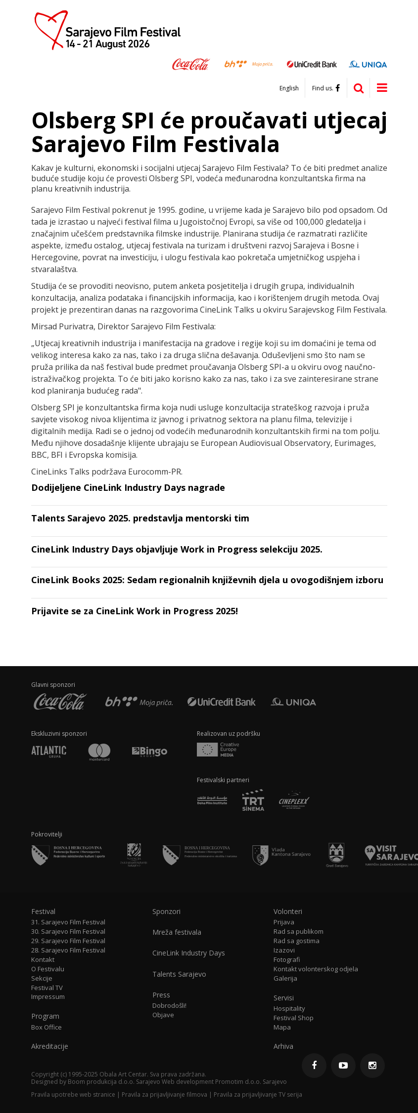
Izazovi (284, 950)
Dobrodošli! (169, 1005)
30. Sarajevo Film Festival (68, 931)
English (289, 88)
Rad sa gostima (297, 941)
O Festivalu (47, 969)
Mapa (282, 1027)
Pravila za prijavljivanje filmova (164, 1094)
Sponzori (166, 911)
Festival (43, 911)
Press (161, 995)
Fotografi (287, 959)
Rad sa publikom (299, 931)
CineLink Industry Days (188, 953)
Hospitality (289, 1008)
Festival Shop (294, 1018)
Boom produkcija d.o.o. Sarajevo (114, 1081)
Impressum (48, 997)
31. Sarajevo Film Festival (68, 922)
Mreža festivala (176, 932)
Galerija (285, 978)
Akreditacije (49, 1046)
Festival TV (47, 988)
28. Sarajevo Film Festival (68, 950)
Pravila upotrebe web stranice (73, 1094)
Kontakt (42, 959)
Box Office (46, 1027)
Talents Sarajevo (179, 974)
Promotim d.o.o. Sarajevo (251, 1081)
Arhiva (283, 1046)
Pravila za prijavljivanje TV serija (258, 1094)
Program (45, 1016)
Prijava (284, 922)
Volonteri (288, 911)
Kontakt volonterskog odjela (316, 969)
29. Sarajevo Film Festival (68, 941)
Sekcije (41, 978)
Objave (163, 1015)
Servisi (284, 998)
